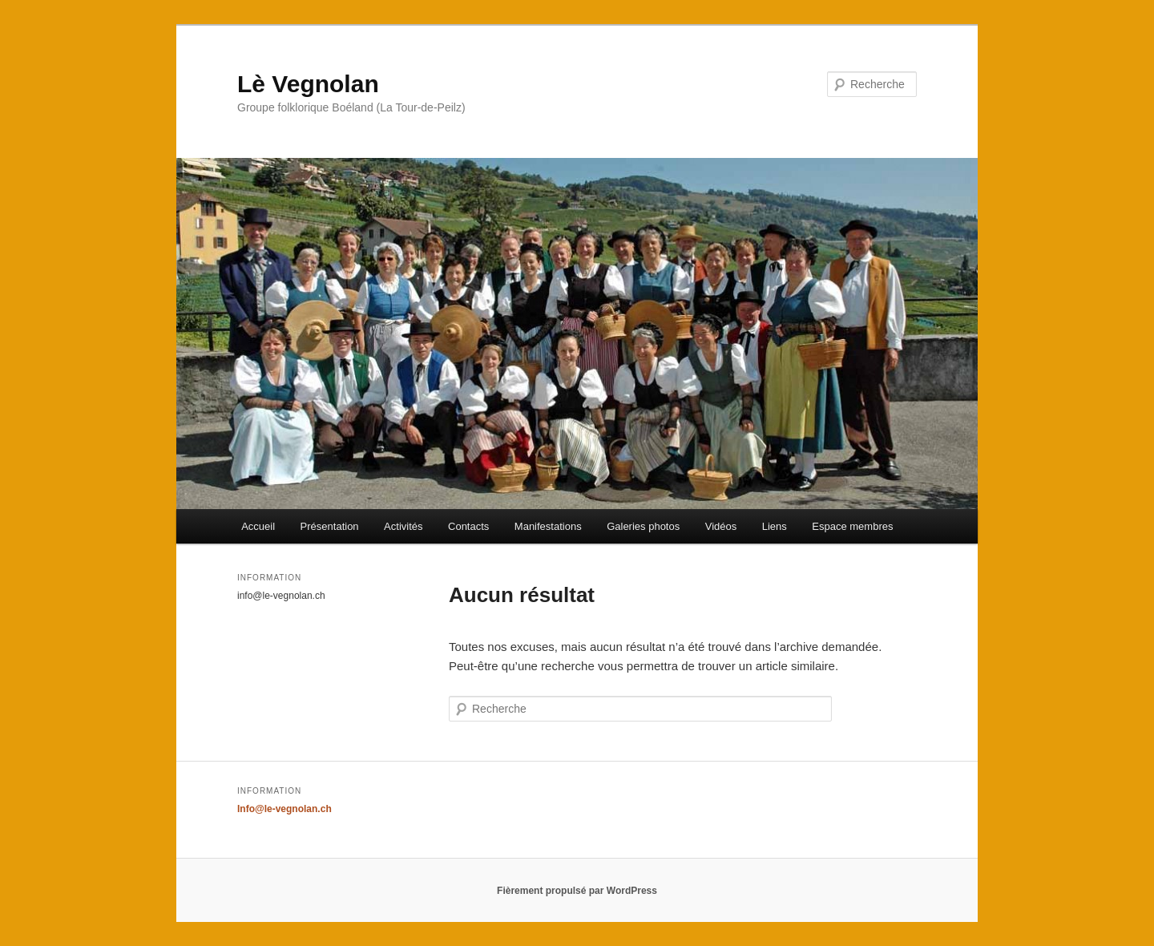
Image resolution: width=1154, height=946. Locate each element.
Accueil (258, 526)
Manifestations (548, 526)
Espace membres (852, 526)
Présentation (330, 526)
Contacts (468, 526)
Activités (403, 526)
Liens (774, 526)
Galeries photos (643, 526)
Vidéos (721, 526)
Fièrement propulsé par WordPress (577, 890)
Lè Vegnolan (308, 84)
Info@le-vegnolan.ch (284, 809)
